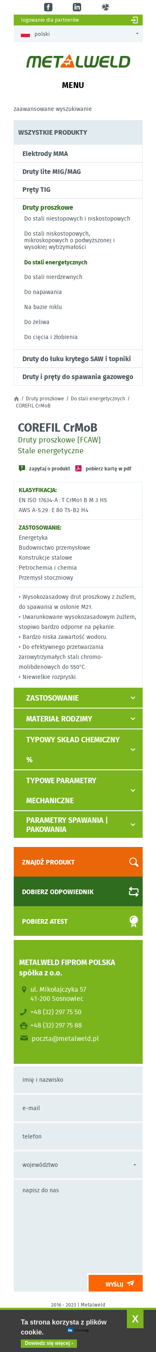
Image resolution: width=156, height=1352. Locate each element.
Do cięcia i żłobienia (51, 337)
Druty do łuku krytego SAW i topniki (76, 358)
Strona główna (16, 398)
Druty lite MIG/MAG (51, 171)
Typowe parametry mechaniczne (61, 790)
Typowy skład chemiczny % (73, 749)
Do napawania (43, 292)
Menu (73, 84)
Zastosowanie (52, 698)
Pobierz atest (73, 921)
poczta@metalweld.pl (65, 1038)
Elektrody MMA (45, 153)
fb (49, 7)
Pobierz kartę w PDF (108, 468)
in (78, 7)
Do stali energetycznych (55, 262)
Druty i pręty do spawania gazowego (77, 376)
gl (107, 7)
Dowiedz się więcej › (49, 1343)
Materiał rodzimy (59, 718)
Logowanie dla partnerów (50, 19)
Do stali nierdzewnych (53, 277)
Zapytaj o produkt (49, 468)
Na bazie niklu (43, 307)
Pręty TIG (36, 189)
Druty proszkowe (47, 207)
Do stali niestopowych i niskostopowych (77, 218)
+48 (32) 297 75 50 (56, 1011)
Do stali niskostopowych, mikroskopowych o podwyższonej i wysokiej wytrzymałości (69, 240)
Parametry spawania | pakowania (67, 824)
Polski (35, 34)
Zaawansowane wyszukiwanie (53, 109)
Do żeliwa (37, 322)
